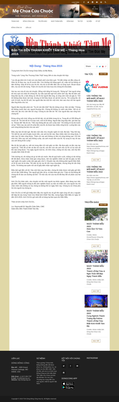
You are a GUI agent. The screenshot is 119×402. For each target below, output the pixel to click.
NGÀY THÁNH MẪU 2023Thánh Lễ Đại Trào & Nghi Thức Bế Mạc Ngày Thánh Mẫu (96, 271)
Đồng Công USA (28, 21)
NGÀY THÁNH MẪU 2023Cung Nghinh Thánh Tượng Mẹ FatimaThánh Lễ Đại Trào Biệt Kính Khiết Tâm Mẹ (96, 318)
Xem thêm (103, 74)
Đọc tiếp (96, 116)
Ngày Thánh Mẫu (57, 21)
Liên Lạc (28, 27)
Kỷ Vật (98, 21)
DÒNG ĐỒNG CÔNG (20, 363)
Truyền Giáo (42, 21)
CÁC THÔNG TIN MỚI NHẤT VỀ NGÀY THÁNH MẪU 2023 (96, 138)
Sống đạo (70, 21)
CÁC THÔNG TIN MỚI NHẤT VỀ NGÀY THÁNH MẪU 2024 (96, 98)
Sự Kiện (89, 21)
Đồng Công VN (16, 27)
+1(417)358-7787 (76, 2)
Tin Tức (80, 21)
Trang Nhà (15, 21)
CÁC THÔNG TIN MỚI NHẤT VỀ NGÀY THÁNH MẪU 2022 (96, 169)
